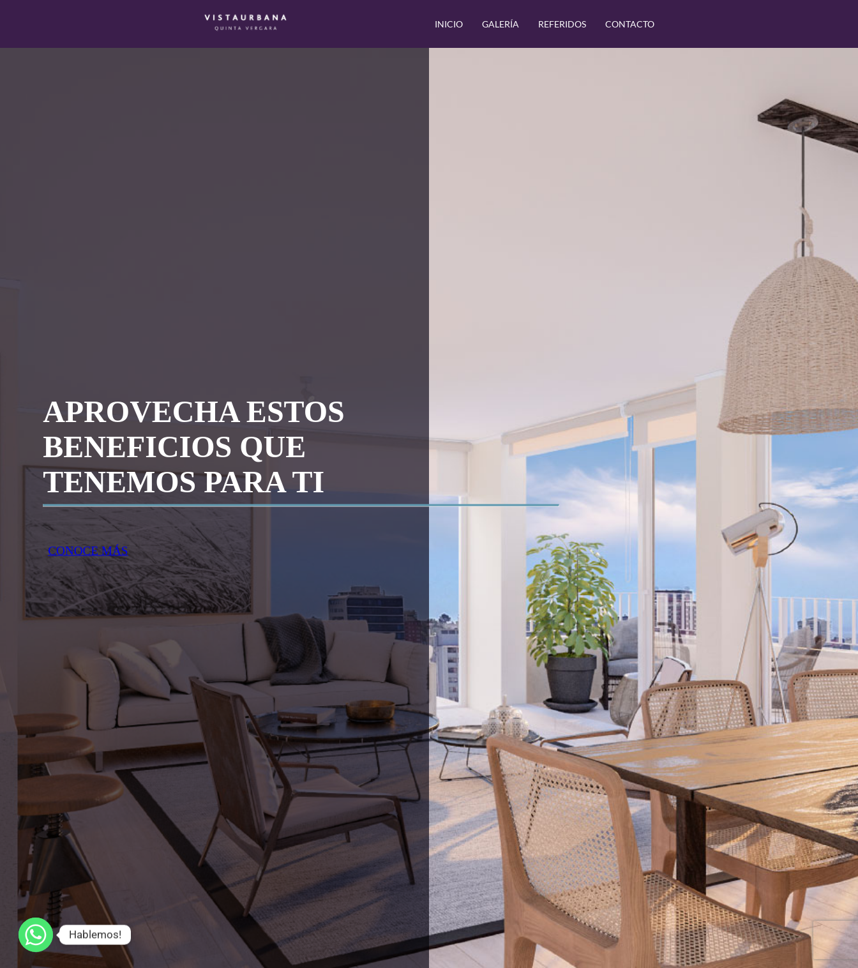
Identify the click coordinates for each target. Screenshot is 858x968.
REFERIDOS (562, 24)
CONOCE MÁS (88, 550)
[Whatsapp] (36, 935)
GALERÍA (500, 24)
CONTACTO (629, 24)
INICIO (449, 24)
